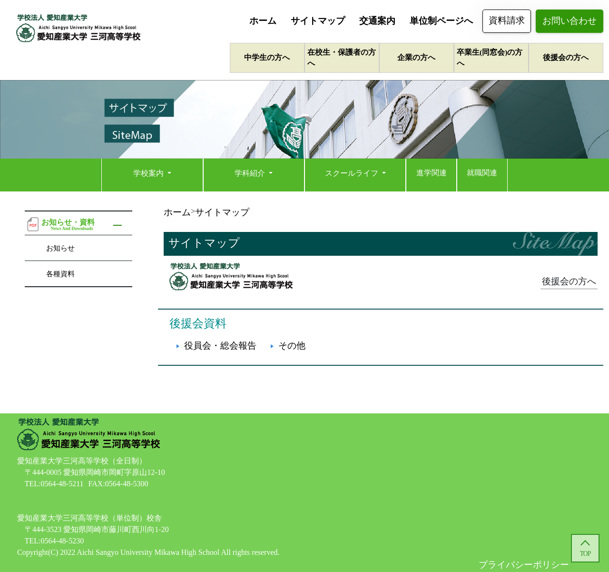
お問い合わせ (569, 21)
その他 (291, 346)
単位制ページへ (441, 21)
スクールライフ (352, 173)
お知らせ (60, 248)
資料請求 (507, 20)
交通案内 (377, 21)
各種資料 (60, 274)
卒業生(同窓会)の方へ (489, 57)
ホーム (262, 21)
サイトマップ (318, 21)
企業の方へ (416, 57)
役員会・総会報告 (220, 346)
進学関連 (431, 173)
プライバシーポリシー (524, 565)
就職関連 (482, 173)
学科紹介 (251, 173)
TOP (585, 553)
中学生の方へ (267, 57)
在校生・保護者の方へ (341, 57)
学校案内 (149, 173)
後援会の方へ (566, 57)
